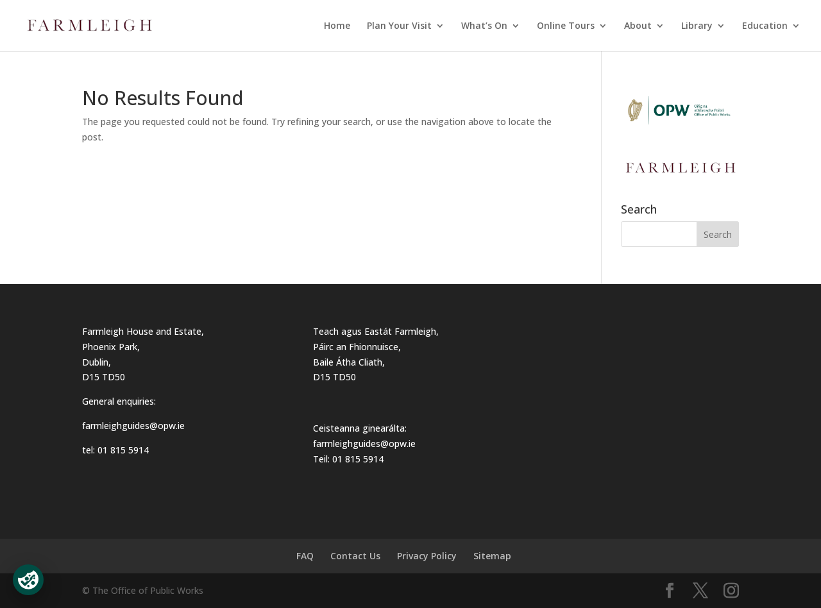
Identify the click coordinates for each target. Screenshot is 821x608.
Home (337, 26)
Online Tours (566, 26)
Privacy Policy (427, 556)
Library (697, 26)
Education (765, 26)
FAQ (305, 556)
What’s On (484, 26)
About (638, 26)
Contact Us (355, 556)
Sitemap (492, 556)
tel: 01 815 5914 (115, 450)
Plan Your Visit (399, 26)
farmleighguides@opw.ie (133, 425)
